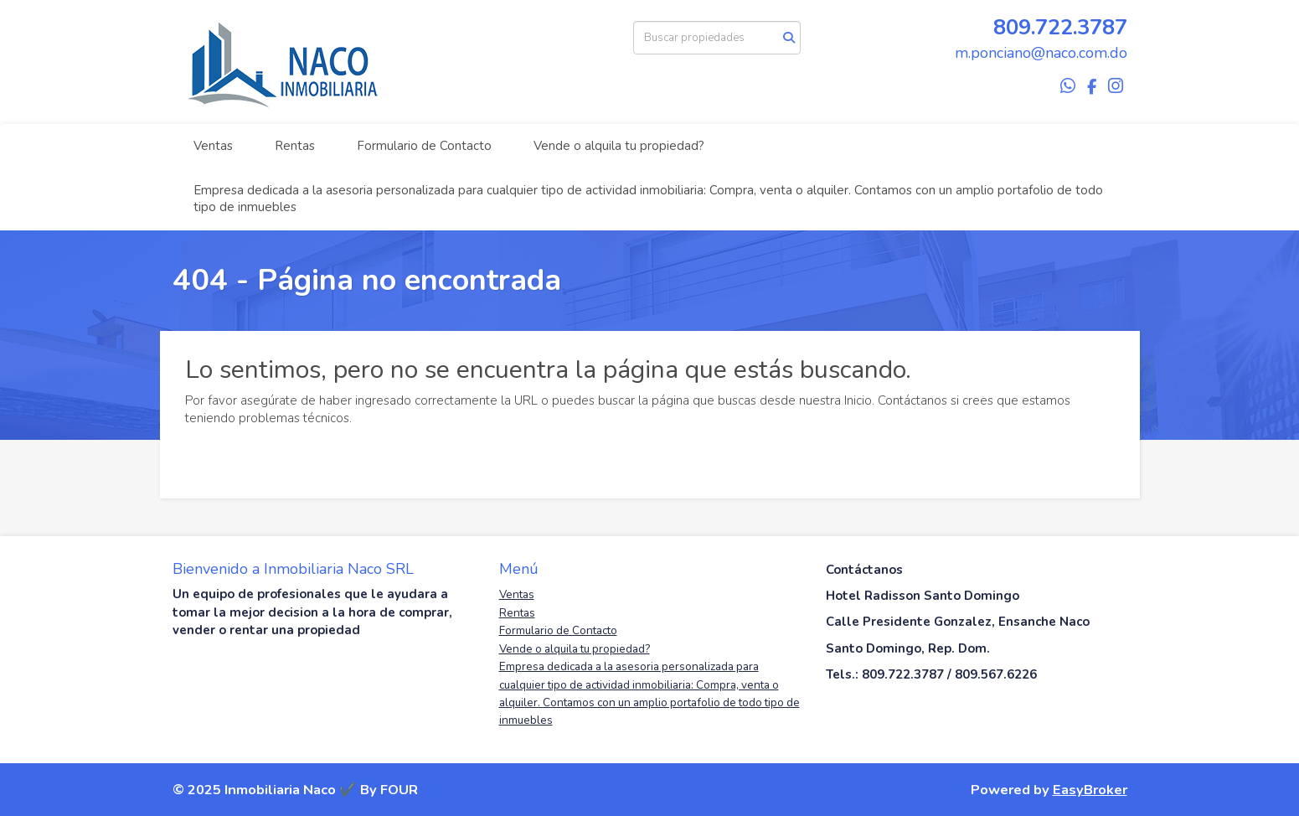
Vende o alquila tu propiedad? (619, 145)
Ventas (213, 145)
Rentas (295, 145)
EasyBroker (1090, 789)
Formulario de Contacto (424, 145)
